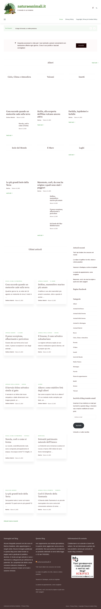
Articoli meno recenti (11, 521)
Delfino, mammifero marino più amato (56, 198)
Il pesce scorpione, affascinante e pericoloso (56, 211)
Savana (56, 332)
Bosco (75, 333)
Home (61, 19)
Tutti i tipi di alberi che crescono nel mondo (83, 253)
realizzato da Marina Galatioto (12, 606)
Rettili (75, 381)
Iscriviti (78, 425)
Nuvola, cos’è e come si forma (24, 125)
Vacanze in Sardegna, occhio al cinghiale (85, 267)
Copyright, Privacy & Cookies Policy (86, 19)
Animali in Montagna (79, 323)
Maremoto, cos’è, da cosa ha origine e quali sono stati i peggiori (50, 185)
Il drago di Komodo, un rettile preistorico (26, 28)
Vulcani (75, 391)
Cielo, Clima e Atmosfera (13, 281)
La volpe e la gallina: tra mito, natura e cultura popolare (84, 261)
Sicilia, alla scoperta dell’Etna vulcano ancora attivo (48, 114)
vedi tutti (8, 193)
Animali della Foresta (45, 490)
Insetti (75, 352)
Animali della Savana (45, 332)
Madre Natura (77, 362)
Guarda (81, 45)
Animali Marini (43, 281)
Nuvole (26, 435)
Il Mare (52, 281)
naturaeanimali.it (32, 6)
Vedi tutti (94, 63)
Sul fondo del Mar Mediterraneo (56, 225)
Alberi (40, 384)
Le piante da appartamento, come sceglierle (83, 273)
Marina (39, 120)
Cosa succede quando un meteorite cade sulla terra (18, 112)
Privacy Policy (69, 19)
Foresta (58, 490)
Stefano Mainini (10, 117)
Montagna (41, 435)
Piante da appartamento (80, 376)
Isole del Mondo (10, 490)
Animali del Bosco (78, 309)
